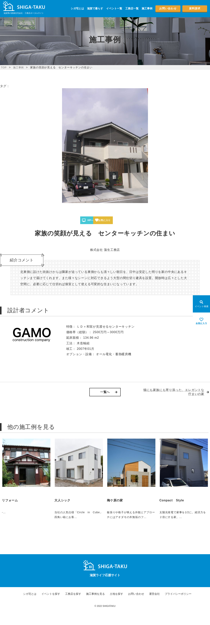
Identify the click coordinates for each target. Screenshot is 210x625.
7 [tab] (117, 199)
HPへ (93, 220)
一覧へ (105, 392)
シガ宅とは (77, 8)
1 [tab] (94, 199)
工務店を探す (73, 593)
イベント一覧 (114, 8)
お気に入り (119, 220)
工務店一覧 (132, 8)
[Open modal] (201, 303)
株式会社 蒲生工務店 (105, 249)
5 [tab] (110, 199)
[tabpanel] (105, 145)
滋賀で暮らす (95, 8)
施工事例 (147, 8)
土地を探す (116, 593)
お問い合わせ (168, 8)
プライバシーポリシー (178, 593)
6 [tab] (114, 199)
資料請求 (194, 8)
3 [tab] (102, 199)
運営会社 (154, 593)
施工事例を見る (95, 593)
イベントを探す (50, 593)
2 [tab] (98, 199)
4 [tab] (106, 199)
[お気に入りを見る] (201, 321)
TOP (4, 67)
